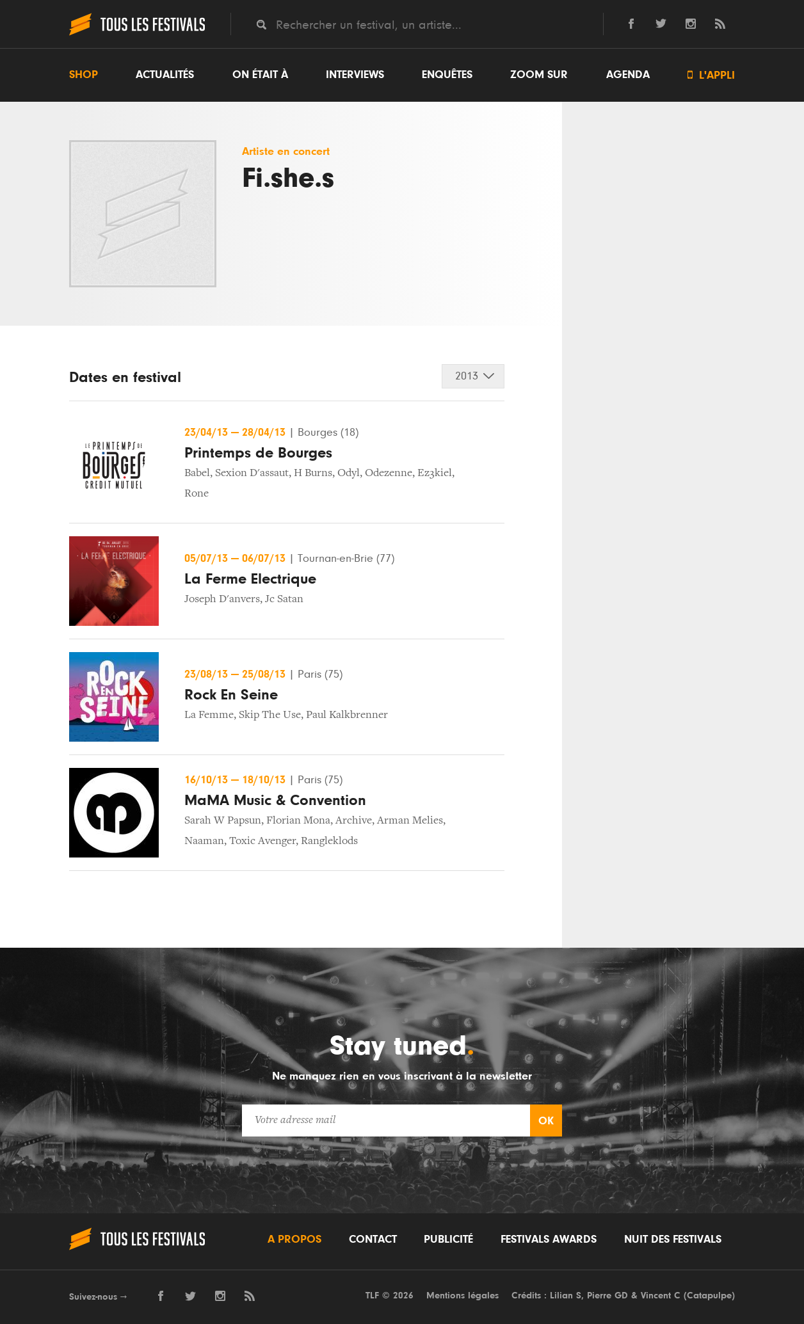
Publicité (448, 1239)
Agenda (628, 75)
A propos (294, 1239)
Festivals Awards (549, 1239)
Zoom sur (539, 75)
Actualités (165, 75)
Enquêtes (447, 75)
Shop (83, 75)
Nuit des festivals (672, 1239)
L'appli (711, 75)
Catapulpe (709, 1295)
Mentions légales (462, 1295)
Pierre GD (607, 1295)
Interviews (355, 75)
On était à (260, 75)
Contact (373, 1239)
